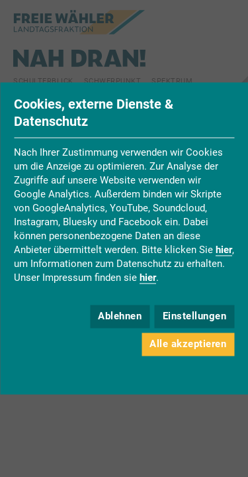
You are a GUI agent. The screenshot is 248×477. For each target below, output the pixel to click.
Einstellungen (195, 316)
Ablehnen (120, 316)
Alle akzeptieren (187, 344)
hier (224, 250)
